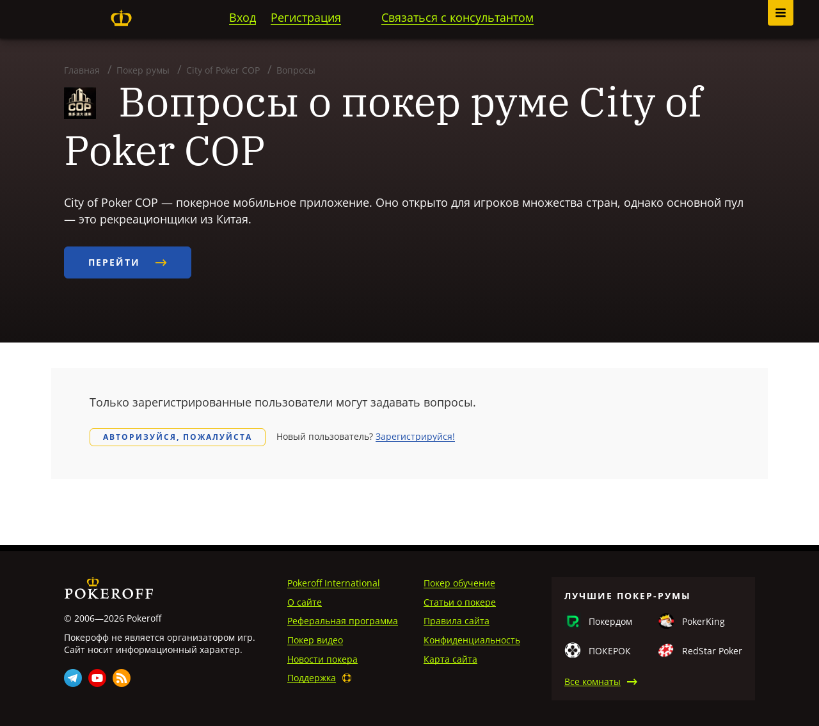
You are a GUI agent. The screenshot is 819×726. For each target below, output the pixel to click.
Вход (242, 17)
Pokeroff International (333, 583)
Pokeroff (121, 18)
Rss (122, 678)
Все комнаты (592, 681)
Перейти (127, 262)
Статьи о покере (460, 602)
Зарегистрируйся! (415, 436)
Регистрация (306, 17)
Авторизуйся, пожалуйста (177, 437)
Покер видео (315, 640)
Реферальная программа (342, 621)
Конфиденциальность (472, 640)
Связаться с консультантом (457, 17)
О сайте (304, 602)
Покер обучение (459, 583)
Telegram (73, 678)
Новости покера (322, 659)
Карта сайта (450, 659)
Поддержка (311, 678)
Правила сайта (456, 621)
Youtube (97, 678)
